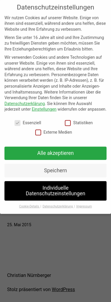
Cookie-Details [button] (29, 203)
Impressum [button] (84, 203)
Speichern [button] (55, 167)
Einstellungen (44, 106)
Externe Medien (53, 129)
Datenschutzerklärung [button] (58, 203)
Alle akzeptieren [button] (55, 149)
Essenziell (28, 119)
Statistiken (79, 119)
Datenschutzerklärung (24, 100)
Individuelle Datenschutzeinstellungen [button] (55, 187)
